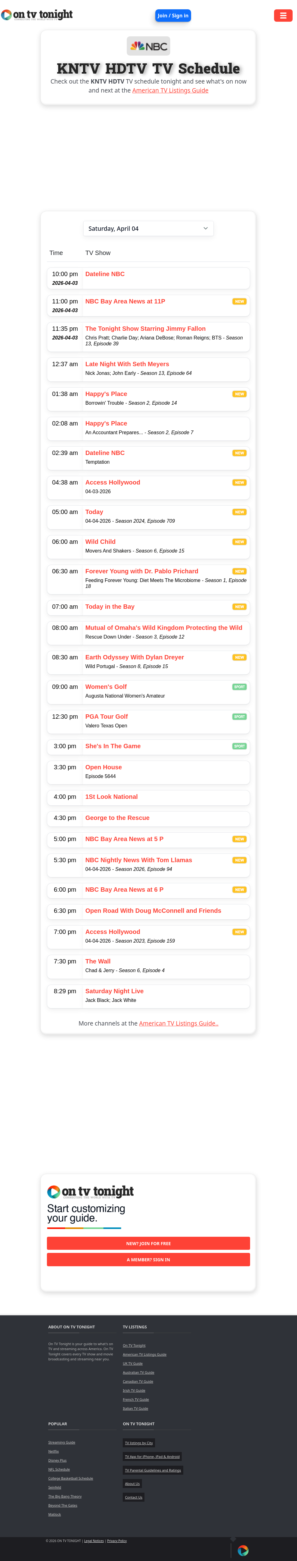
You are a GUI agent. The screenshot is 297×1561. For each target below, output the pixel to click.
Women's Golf (106, 686)
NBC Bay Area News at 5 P (124, 838)
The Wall (98, 961)
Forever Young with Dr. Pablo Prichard (142, 571)
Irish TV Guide (134, 1390)
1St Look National (111, 796)
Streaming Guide (61, 1442)
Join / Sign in (173, 15)
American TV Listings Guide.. (178, 1023)
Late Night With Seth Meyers (127, 364)
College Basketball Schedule (70, 1478)
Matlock (54, 1514)
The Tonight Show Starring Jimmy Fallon (145, 328)
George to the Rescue (117, 817)
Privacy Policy (117, 1541)
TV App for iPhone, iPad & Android (152, 1456)
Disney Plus (57, 1460)
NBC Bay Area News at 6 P (124, 889)
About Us (132, 1483)
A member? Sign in (148, 1260)
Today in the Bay (110, 606)
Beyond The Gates (62, 1505)
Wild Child (100, 541)
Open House (103, 767)
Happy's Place (106, 393)
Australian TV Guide (138, 1372)
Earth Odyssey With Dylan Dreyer (134, 657)
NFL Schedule (59, 1469)
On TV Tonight (134, 1345)
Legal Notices (94, 1541)
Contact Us (133, 1497)
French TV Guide (136, 1399)
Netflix (53, 1451)
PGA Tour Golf (106, 716)
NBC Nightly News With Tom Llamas (138, 860)
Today (94, 511)
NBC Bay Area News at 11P (125, 301)
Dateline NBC (105, 274)
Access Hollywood (112, 482)
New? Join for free (148, 1243)
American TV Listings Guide (170, 90)
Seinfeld (54, 1487)
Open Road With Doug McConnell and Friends (153, 910)
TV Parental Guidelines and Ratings (153, 1470)
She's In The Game (113, 746)
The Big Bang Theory (64, 1496)
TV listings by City (139, 1442)
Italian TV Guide (135, 1408)
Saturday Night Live (114, 991)
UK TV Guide (133, 1363)
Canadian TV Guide (138, 1381)
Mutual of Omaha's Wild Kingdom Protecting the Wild (164, 627)
